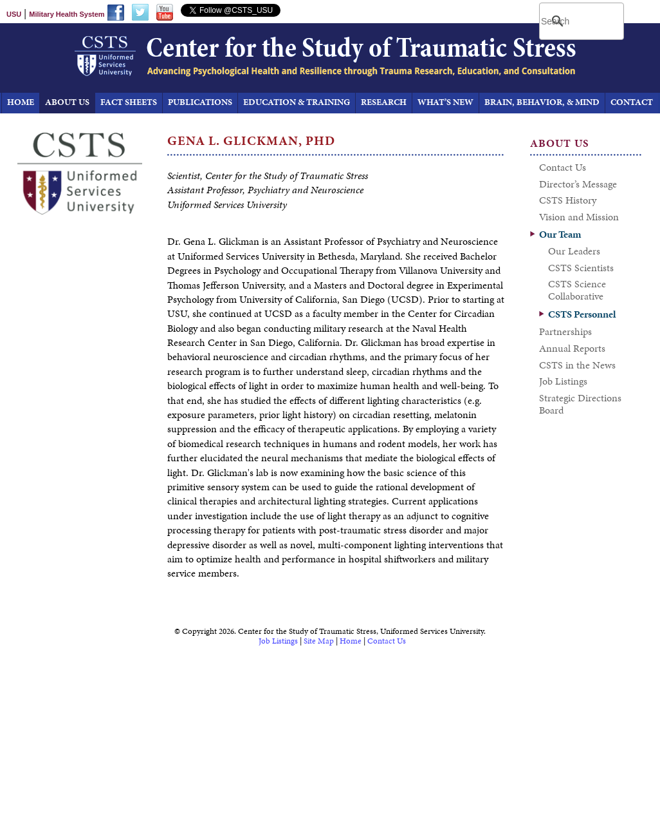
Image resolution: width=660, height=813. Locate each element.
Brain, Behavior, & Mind (542, 102)
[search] (583, 21)
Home (351, 641)
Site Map (319, 641)
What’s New (445, 102)
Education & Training (296, 102)
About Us (67, 102)
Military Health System (66, 14)
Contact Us (386, 641)
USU (13, 14)
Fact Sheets (128, 102)
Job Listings (278, 641)
